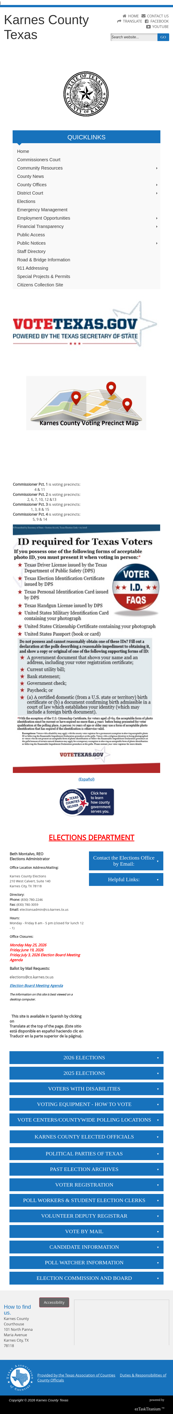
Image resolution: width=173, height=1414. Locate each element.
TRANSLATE (132, 21)
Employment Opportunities (88, 218)
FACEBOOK (159, 21)
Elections (26, 201)
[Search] (135, 37)
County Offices (88, 184)
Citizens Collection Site (40, 284)
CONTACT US (158, 16)
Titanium (148, 1409)
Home (23, 151)
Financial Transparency (88, 226)
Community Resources (88, 168)
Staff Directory (31, 251)
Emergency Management (42, 209)
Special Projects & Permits (43, 276)
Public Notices (88, 243)
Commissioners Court (38, 159)
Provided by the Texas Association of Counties (76, 1375)
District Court (88, 193)
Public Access (31, 234)
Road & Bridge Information (43, 259)
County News (30, 176)
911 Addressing (32, 268)
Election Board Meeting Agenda (36, 985)
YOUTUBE (160, 26)
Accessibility (54, 1302)
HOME (133, 16)
